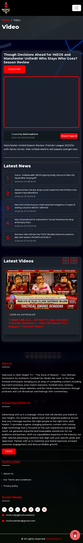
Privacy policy (10, 486)
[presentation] (66, 260)
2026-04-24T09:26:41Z (21, 314)
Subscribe (14, 69)
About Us (8, 473)
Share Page (69, 136)
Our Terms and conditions (17, 479)
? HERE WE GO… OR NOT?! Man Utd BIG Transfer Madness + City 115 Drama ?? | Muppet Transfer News (38, 323)
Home (6, 20)
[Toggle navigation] (76, 8)
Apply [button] (8, 451)
